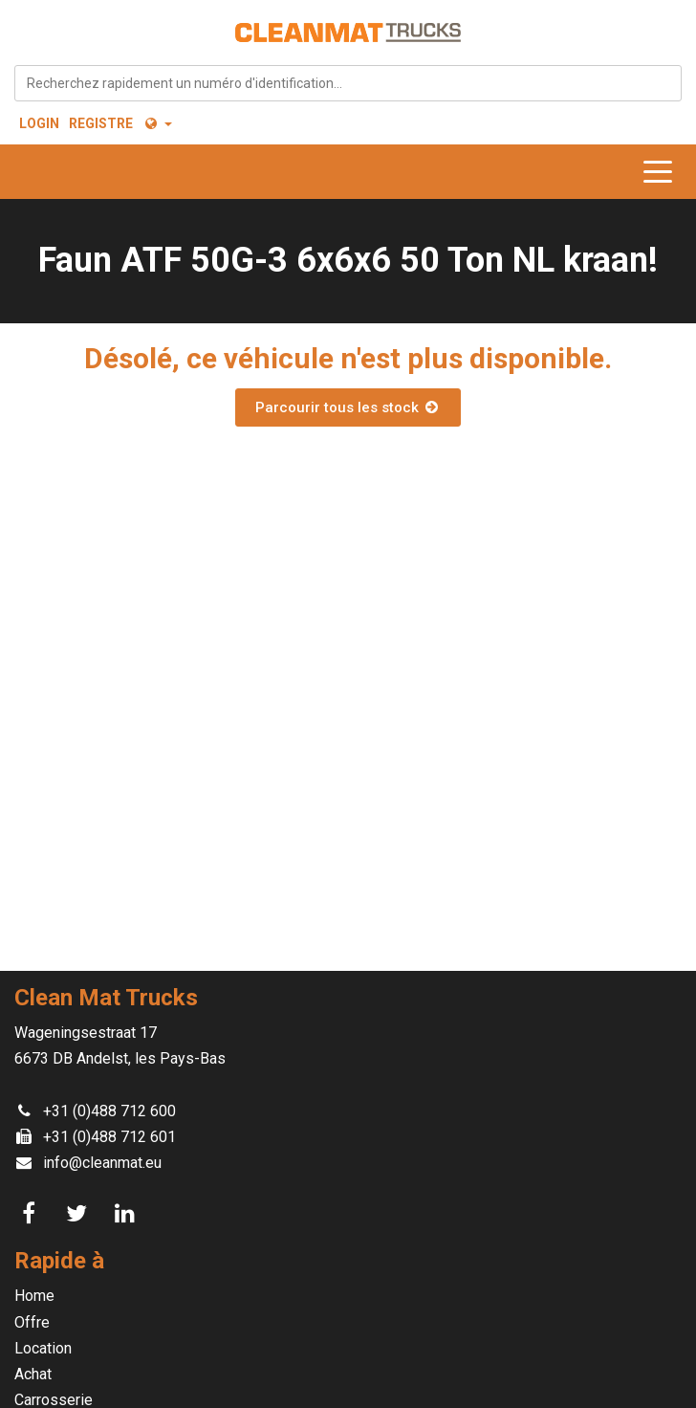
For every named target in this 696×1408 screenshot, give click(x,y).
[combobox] (348, 83)
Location (43, 1348)
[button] (157, 123)
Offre (32, 1322)
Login (39, 123)
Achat (33, 1374)
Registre (101, 123)
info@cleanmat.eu (102, 1163)
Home (34, 1296)
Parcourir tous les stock (348, 407)
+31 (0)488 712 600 (109, 1111)
